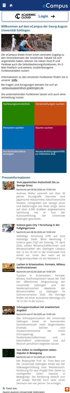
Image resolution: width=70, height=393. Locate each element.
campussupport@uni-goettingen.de (22, 88)
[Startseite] (11, 5)
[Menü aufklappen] (4, 5)
